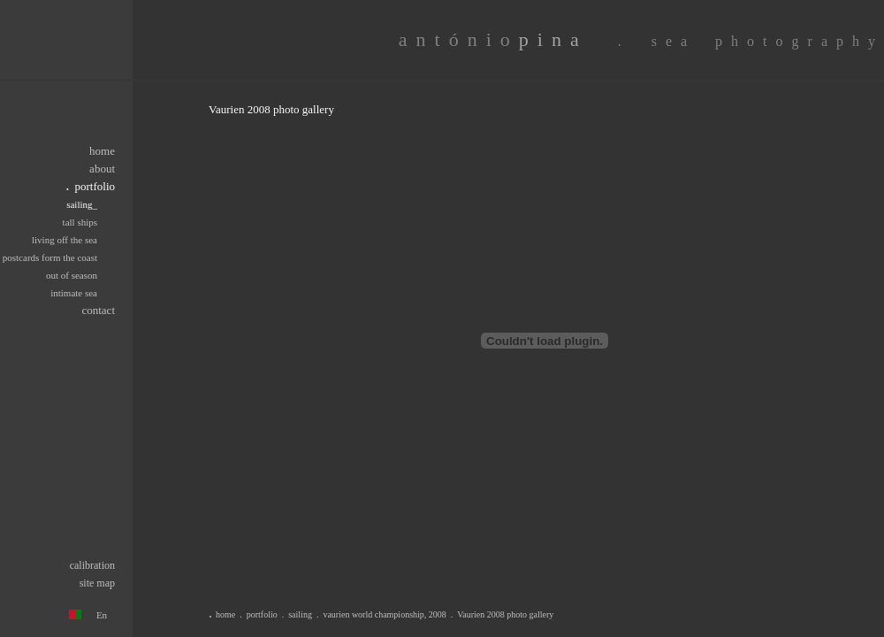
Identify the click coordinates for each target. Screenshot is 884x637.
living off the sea (64, 239)
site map (97, 583)
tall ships (80, 222)
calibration (92, 565)
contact (98, 310)
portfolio (262, 614)
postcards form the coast (50, 257)
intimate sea (73, 293)
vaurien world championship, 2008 (384, 614)
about (102, 168)
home (102, 150)
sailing (300, 614)
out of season (71, 275)
